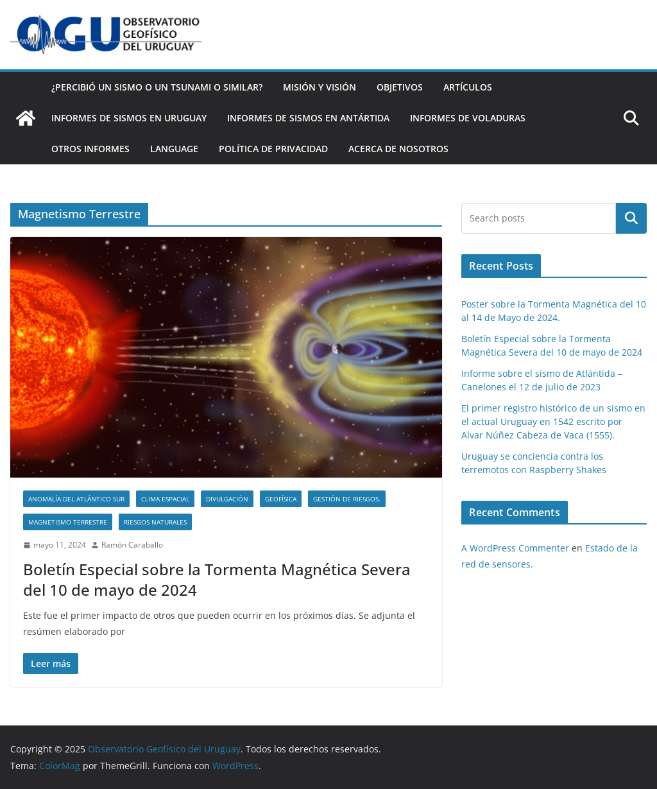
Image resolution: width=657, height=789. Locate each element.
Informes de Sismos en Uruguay (129, 118)
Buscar (631, 218)
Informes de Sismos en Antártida (308, 118)
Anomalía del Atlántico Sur (76, 498)
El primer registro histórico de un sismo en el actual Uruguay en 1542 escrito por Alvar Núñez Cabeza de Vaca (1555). (553, 421)
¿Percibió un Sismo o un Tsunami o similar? (156, 87)
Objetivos (400, 87)
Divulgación (227, 498)
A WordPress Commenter (515, 548)
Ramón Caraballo (132, 544)
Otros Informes (90, 149)
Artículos (467, 87)
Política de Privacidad (273, 149)
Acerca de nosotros (398, 149)
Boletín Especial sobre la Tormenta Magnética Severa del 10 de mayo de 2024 (217, 579)
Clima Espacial (165, 498)
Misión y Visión (319, 87)
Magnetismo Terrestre (67, 521)
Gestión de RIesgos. (346, 498)
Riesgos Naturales (155, 521)
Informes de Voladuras (467, 118)
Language (174, 149)
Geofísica (280, 498)
